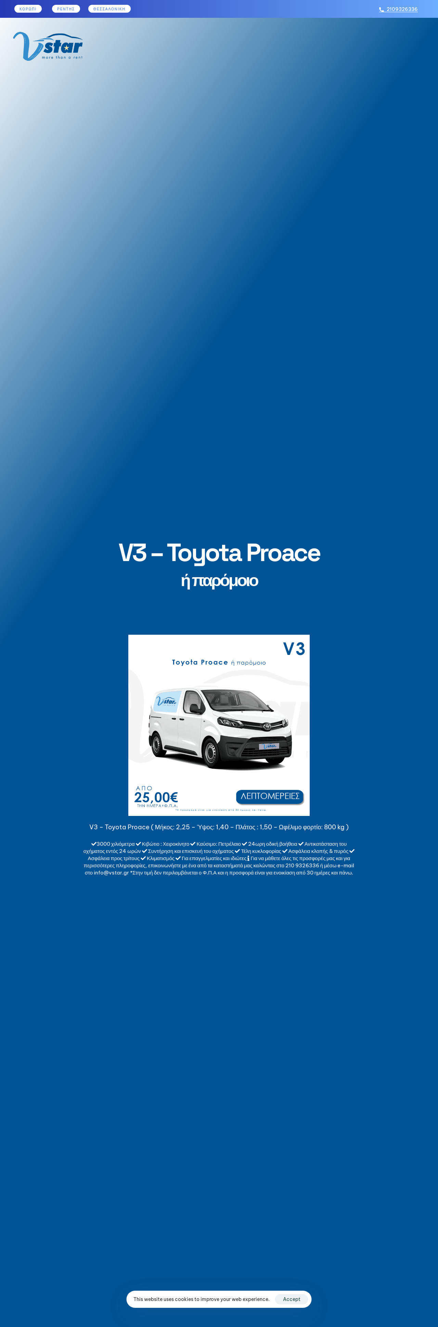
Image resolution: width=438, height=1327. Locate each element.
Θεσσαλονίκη (109, 9)
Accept (291, 1299)
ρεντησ (66, 9)
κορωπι (28, 9)
